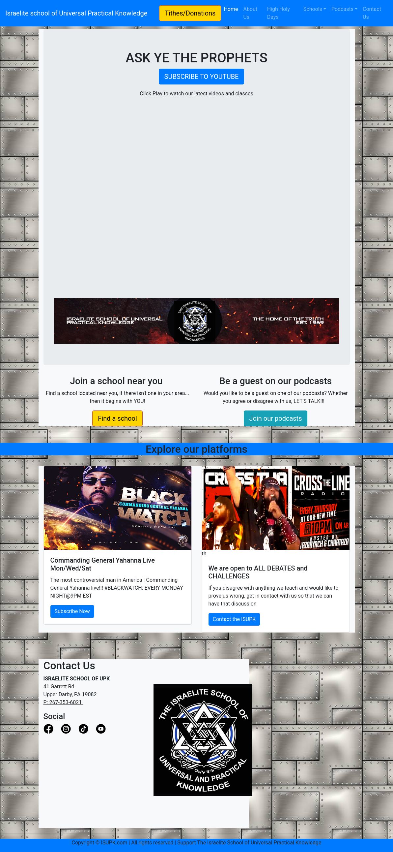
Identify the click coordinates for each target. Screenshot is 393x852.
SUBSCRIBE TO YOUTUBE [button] (201, 77)
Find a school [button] (117, 418)
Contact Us (372, 13)
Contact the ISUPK (234, 619)
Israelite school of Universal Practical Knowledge (79, 13)
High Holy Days (278, 13)
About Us (250, 13)
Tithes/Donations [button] (190, 13)
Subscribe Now (72, 611)
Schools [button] (312, 9)
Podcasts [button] (342, 9)
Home (232, 8)
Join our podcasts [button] (275, 418)
